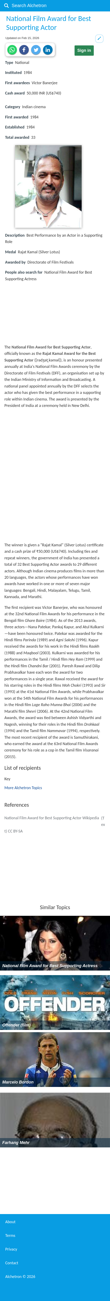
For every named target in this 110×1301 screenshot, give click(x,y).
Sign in (84, 50)
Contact (11, 1262)
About (10, 1221)
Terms (10, 1235)
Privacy (11, 1249)
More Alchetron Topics (23, 787)
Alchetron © (20, 1276)
